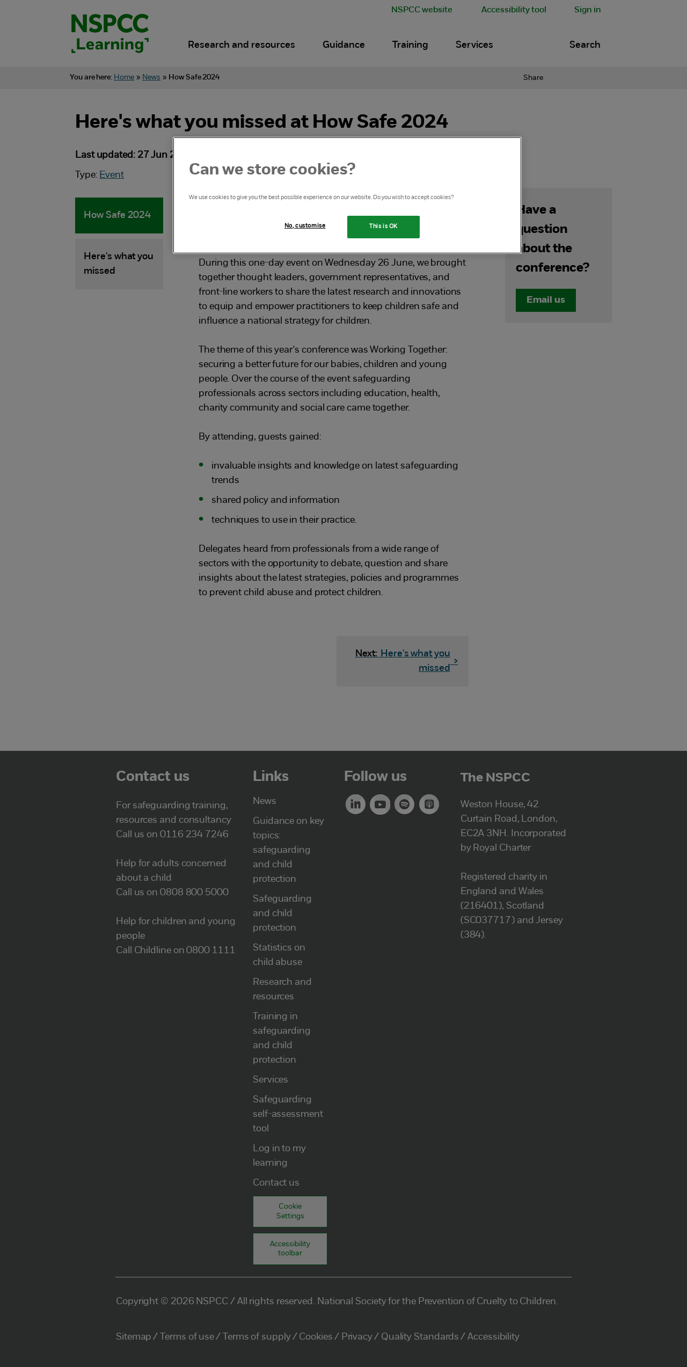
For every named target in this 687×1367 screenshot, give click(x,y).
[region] (347, 195)
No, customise (304, 226)
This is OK (383, 226)
